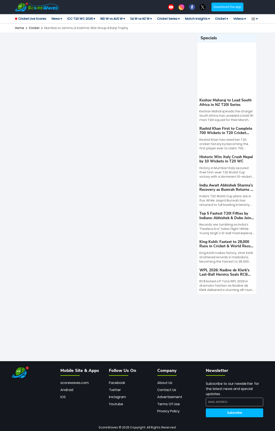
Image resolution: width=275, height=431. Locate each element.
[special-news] (226, 110)
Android (66, 389)
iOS (63, 397)
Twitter (115, 389)
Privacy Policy (168, 411)
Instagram (117, 397)
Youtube (116, 404)
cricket (34, 28)
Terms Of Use (168, 404)
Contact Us (166, 389)
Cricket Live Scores (30, 19)
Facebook (117, 382)
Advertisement (169, 397)
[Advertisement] (104, 43)
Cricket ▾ (221, 19)
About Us (164, 382)
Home (19, 28)
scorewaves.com (74, 382)
